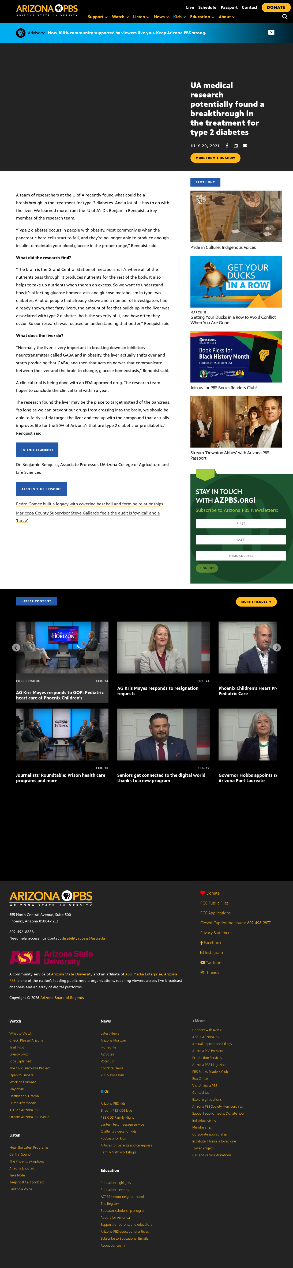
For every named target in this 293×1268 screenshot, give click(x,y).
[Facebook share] (230, 145)
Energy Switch (19, 1054)
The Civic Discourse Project (29, 1068)
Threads (209, 972)
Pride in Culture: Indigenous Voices (223, 247)
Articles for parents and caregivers (126, 1145)
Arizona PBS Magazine (209, 1065)
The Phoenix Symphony (26, 1161)
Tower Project (202, 1148)
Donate (210, 893)
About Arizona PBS (206, 1037)
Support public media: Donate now (218, 1113)
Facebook (210, 942)
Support (98, 16)
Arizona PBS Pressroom (210, 1051)
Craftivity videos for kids (118, 1131)
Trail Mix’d (16, 1047)
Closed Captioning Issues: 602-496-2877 (235, 922)
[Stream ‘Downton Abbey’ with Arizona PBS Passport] (236, 398)
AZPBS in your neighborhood (122, 1197)
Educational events (115, 1190)
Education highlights (116, 1183)
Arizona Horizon (113, 1040)
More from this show (215, 158)
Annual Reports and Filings (212, 1044)
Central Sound (20, 1154)
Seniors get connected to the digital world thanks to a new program (161, 778)
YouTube (210, 962)
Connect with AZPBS (207, 1030)
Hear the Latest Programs (28, 1147)
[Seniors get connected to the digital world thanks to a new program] (163, 711)
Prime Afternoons (22, 1103)
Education (202, 16)
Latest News (110, 1033)
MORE (256, 602)
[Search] (285, 16)
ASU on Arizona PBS (24, 1110)
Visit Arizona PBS (204, 1086)
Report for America (115, 1218)
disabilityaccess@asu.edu (83, 938)
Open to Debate (21, 1075)
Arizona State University (71, 974)
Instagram (211, 952)
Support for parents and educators (126, 1224)
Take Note (17, 1175)
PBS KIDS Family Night (117, 1117)
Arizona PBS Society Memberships (217, 1106)
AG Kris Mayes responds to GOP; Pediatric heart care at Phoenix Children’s (60, 695)
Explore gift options (206, 1099)
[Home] (69, 10)
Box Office (200, 1079)
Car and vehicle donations (211, 1155)
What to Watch (20, 1033)
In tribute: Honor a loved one (214, 1141)
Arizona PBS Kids (113, 1104)
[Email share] (248, 145)
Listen (141, 16)
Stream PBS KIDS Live (116, 1110)
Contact (249, 7)
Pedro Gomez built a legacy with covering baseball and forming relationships (89, 503)
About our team (113, 1245)
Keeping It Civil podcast (26, 1182)
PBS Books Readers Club (210, 1072)
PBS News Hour (112, 1075)
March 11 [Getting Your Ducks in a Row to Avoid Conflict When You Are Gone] (198, 312)
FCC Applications (215, 912)
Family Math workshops (118, 1152)
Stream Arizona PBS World (29, 1117)
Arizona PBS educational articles (125, 1231)
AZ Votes (107, 1054)
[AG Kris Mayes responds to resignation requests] (163, 624)
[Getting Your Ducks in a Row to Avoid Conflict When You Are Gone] (236, 258)
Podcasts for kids (113, 1138)
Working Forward (22, 1082)
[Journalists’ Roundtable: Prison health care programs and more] (62, 711)
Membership (201, 1127)
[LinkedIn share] (238, 145)
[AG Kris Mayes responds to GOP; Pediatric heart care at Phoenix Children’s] (62, 624)
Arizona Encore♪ (22, 1168)
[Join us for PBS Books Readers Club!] (236, 333)
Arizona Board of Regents (62, 998)
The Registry (110, 1204)
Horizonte (108, 1047)
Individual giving (204, 1120)
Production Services (207, 1058)
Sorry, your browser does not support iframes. (95, 106)
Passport (229, 7)
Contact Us (200, 1093)
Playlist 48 (16, 1089)
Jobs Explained (20, 1061)
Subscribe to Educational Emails (124, 1238)
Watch (120, 16)
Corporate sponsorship (209, 1134)
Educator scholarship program (123, 1211)
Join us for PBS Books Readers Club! (223, 387)
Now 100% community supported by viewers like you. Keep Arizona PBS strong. (127, 32)
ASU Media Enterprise (143, 974)
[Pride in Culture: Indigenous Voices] (236, 193)
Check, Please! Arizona (26, 1040)
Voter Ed (107, 1061)
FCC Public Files (214, 903)
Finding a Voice (20, 1189)
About (227, 16)
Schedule (207, 7)
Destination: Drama (24, 1096)
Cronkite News (112, 1068)
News (161, 16)
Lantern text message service (122, 1124)
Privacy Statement (216, 932)
